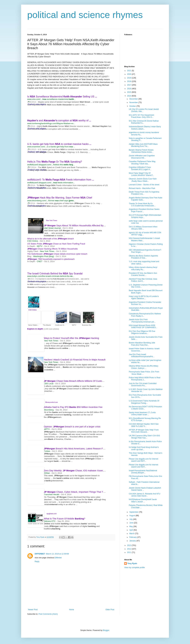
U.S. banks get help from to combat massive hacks (59, 144)
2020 (129, 74)
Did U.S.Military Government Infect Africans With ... (143, 228)
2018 (129, 81)
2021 (129, 71)
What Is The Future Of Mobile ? (64, 518)
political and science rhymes (85, 15)
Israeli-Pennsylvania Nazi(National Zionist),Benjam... (143, 471)
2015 (129, 92)
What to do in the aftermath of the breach (50, 239)
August (132, 515)
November (133, 102)
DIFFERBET (40, 554)
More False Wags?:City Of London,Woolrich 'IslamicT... (141, 174)
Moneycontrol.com (51, 402)
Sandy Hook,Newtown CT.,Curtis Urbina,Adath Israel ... (142, 413)
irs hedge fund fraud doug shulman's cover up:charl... (144, 448)
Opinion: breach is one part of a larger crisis (72, 426)
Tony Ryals (132, 563)
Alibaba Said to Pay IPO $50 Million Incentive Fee (73, 407)
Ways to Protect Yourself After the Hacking (71, 338)
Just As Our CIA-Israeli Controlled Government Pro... (142, 384)
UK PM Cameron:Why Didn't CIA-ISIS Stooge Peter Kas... (144, 437)
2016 (129, 89)
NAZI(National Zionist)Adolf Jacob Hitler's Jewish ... (143, 500)
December (133, 99)
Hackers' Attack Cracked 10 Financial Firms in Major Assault (74, 359)
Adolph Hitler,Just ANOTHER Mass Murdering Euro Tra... (143, 145)
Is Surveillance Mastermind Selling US (62, 96)
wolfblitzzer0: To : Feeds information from (60, 179)
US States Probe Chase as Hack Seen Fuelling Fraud (56, 244)
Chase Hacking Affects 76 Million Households (52, 249)
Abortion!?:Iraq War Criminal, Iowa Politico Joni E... (143, 280)
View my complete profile (134, 567)
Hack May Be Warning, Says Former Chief (59, 197)
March (132, 533)
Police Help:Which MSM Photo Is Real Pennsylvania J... (144, 379)
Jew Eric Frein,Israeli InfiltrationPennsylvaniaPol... (141, 355)
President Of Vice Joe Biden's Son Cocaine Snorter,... (143, 274)
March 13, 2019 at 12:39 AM (57, 554)
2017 (129, 85)
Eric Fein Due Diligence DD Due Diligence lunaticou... (142, 332)
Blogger (106, 630)
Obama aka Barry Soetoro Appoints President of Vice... (143, 257)
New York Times (51, 220)
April (131, 530)
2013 (129, 545)
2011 (129, 552)
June (131, 523)
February (133, 537)
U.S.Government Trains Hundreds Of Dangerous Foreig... (144, 402)
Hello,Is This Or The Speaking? (54, 161)
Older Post (109, 610)
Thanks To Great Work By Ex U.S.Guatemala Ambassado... (142, 204)
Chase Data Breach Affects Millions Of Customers (75, 381)
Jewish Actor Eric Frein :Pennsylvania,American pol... (142, 320)
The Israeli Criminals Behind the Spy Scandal (55, 273)
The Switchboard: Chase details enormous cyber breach (57, 254)
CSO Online (32, 310)
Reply (37, 561)
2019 (129, 78)
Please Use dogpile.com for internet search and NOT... (143, 460)
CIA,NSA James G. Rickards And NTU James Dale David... (144, 495)
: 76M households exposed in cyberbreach (51, 259)
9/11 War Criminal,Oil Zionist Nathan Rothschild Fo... (144, 122)
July (131, 519)
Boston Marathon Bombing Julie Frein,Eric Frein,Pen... (142, 344)
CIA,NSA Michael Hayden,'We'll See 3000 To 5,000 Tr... (143, 425)
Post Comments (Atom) (48, 614)
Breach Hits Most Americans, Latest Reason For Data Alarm (80, 448)
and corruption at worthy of (59, 120)
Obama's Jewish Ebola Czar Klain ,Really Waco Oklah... (143, 180)
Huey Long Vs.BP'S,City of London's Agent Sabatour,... (144, 297)
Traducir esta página (37, 128)
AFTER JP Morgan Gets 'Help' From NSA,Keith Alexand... (144, 431)
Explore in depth (35, 329)
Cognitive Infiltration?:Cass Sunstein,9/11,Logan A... (140, 168)
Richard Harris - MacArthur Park (142, 188)
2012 (129, 549)
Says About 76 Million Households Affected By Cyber (78, 225)
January (132, 541)
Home (71, 610)
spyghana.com (51, 513)
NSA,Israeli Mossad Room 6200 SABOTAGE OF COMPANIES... (143, 326)
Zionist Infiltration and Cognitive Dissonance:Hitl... (142, 157)
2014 (129, 96)
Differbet (58, 558)
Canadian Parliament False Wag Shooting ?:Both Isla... (142, 162)
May (131, 526)
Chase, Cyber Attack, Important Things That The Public (79, 492)
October (132, 106)
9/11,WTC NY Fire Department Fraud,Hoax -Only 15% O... (141, 116)
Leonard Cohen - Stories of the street (144, 185)
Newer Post (33, 610)
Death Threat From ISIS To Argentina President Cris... (144, 193)
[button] (29, 101)
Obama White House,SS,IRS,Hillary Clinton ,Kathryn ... (143, 367)
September (134, 512)
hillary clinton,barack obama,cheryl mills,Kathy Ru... (143, 268)
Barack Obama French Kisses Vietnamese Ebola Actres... (141, 151)
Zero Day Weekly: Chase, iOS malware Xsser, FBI (77, 470)
